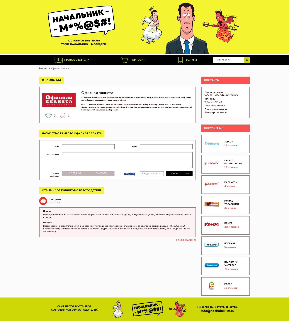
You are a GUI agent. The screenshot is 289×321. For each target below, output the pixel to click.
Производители (72, 60)
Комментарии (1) (186, 240)
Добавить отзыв (179, 174)
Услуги (186, 60)
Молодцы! (75, 173)
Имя (57, 146)
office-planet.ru (218, 106)
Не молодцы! (101, 173)
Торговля (132, 60)
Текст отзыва (52, 154)
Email (134, 146)
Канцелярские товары (216, 112)
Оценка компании (54, 175)
